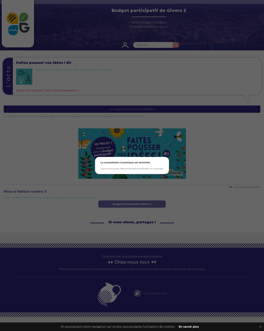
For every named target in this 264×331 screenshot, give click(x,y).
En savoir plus (189, 326)
